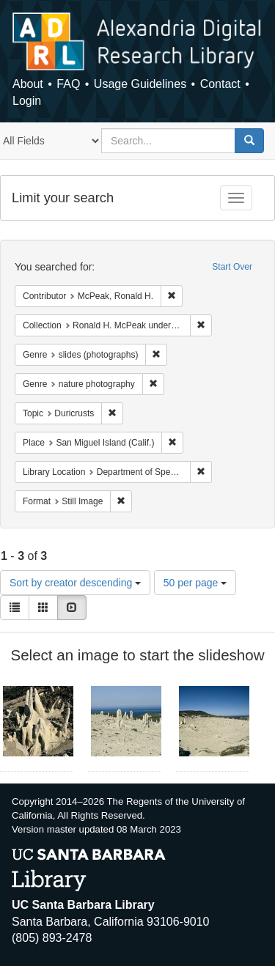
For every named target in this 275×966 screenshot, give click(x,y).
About (27, 84)
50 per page (195, 583)
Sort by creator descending (75, 583)
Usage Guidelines (140, 84)
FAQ (68, 84)
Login (26, 101)
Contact (220, 84)
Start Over (232, 267)
